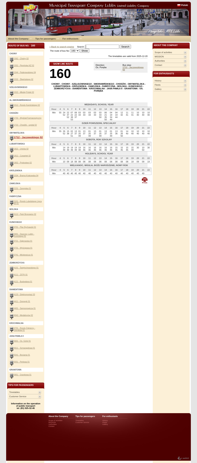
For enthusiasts (71, 39)
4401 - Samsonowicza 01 (25, 308)
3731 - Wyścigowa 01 (23, 248)
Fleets (157, 85)
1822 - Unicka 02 (21, 149)
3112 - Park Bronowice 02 (25, 214)
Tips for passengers (46, 39)
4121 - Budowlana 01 (23, 282)
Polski (184, 5)
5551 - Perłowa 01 (22, 362)
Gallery (158, 89)
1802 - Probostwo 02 (23, 163)
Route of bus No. (21, 45)
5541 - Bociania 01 (22, 355)
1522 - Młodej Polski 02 (24, 92)
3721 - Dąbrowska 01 (23, 241)
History (158, 80)
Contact (158, 65)
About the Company (19, 39)
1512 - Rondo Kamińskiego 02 (27, 105)
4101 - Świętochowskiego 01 (26, 268)
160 (60, 73)
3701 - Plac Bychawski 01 (25, 227)
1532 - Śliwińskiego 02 (23, 79)
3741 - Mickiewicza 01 (23, 255)
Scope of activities (163, 52)
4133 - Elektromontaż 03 (24, 294)
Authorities (160, 61)
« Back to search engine (61, 47)
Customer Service (17, 396)
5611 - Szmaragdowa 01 (24, 348)
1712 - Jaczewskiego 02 (28, 137)
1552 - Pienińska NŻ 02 (24, 65)
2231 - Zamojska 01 (22, 188)
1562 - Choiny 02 (21, 59)
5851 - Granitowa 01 (22, 375)
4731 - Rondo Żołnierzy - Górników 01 (24, 329)
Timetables (14, 392)
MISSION (159, 56)
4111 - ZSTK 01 (21, 275)
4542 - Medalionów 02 (23, 315)
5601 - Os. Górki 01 (22, 341)
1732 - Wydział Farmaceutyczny (27, 118)
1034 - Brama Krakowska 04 (26, 176)
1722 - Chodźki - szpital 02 (25, 125)
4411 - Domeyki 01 (22, 301)
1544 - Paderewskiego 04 (25, 72)
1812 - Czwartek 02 (22, 156)
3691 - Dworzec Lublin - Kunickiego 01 (24, 235)
